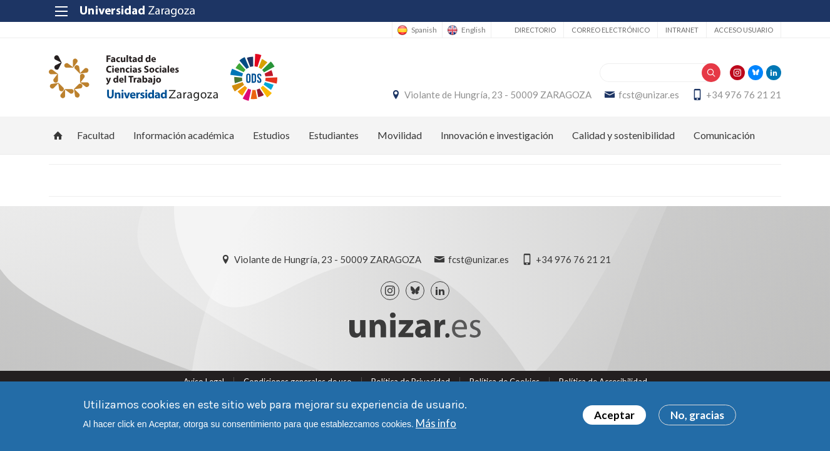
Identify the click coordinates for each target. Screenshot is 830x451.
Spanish (424, 30)
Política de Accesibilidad (603, 381)
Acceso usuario (743, 30)
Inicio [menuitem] (58, 135)
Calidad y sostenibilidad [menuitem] (623, 135)
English (473, 30)
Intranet (682, 30)
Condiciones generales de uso (297, 381)
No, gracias (697, 417)
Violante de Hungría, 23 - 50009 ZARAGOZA (498, 94)
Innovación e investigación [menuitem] (497, 135)
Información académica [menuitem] (183, 135)
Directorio (535, 30)
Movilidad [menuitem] (399, 135)
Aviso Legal (203, 381)
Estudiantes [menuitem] (334, 135)
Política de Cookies (504, 381)
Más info (436, 425)
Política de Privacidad (410, 381)
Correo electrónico (610, 30)
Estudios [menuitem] (271, 135)
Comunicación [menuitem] (724, 135)
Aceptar (614, 417)
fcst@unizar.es (648, 94)
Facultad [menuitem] (96, 135)
